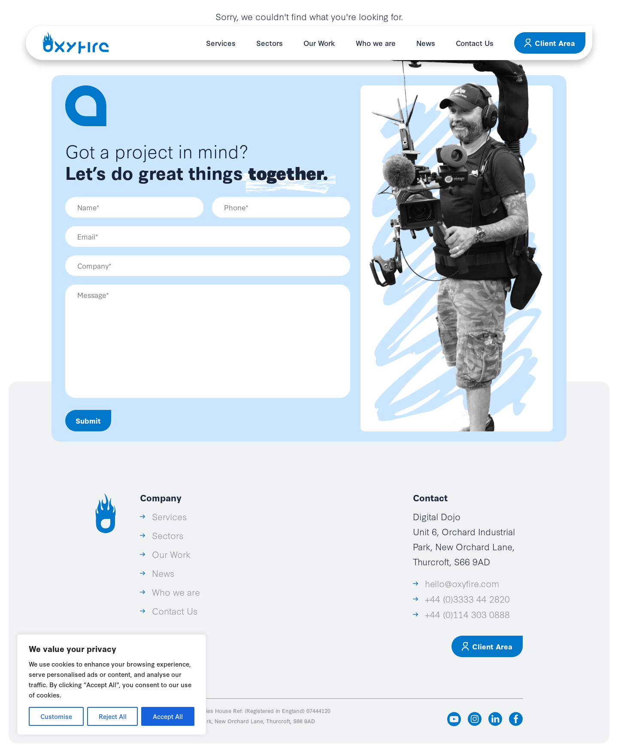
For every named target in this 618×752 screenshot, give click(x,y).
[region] (111, 684)
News (425, 43)
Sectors (269, 43)
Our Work (319, 43)
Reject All (113, 716)
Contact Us (475, 43)
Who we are (376, 43)
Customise (56, 716)
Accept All (168, 716)
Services (221, 43)
